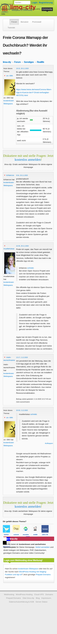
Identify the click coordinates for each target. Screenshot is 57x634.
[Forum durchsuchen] (22, 2)
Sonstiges (29, 62)
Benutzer (24, 22)
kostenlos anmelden (28, 159)
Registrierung (46, 2)
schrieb (30, 268)
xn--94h (9, 76)
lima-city (7, 62)
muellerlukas (9, 249)
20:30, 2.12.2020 (22, 410)
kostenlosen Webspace (28, 569)
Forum (14, 22)
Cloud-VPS (35, 9)
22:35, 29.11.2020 (22, 246)
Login (34, 2)
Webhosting (9, 594)
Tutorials (11, 28)
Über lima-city (28, 598)
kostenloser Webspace (11, 4)
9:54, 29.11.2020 (22, 175)
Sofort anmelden (42, 547)
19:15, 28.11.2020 (22, 68)
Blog (38, 598)
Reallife (40, 62)
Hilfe (3, 14)
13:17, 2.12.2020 (22, 357)
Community (47, 9)
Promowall (36, 22)
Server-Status (41, 602)
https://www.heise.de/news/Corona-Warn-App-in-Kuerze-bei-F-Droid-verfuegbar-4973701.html (34, 92)
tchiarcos (10, 175)
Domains (24, 9)
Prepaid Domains (43, 574)
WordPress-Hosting (9, 9)
